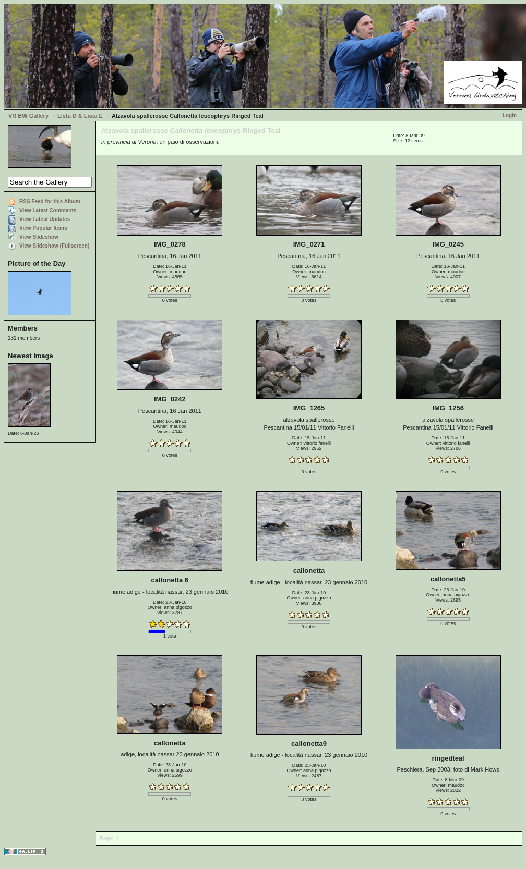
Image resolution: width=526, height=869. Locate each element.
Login (510, 115)
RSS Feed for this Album (49, 201)
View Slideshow (38, 237)
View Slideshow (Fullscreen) (54, 246)
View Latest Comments (47, 210)
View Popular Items (43, 228)
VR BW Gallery (28, 116)
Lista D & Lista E (80, 116)
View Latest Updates (44, 219)
